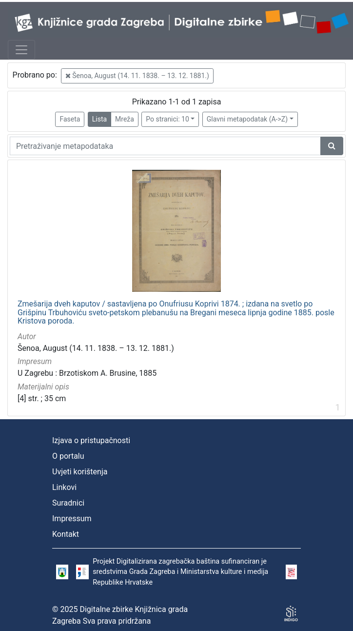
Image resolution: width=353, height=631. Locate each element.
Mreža (124, 119)
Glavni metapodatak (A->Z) (247, 119)
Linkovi (64, 487)
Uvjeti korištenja (79, 471)
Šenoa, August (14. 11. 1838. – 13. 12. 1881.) (137, 76)
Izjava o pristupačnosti (91, 440)
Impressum (72, 518)
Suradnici (68, 503)
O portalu (68, 456)
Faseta (69, 119)
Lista (99, 119)
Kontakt (65, 534)
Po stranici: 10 (167, 119)
